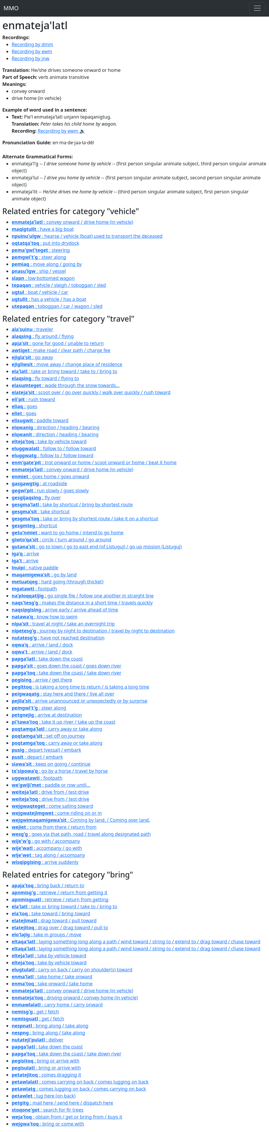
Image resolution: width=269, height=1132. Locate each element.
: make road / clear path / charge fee (61, 350)
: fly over (36, 497)
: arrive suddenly (45, 862)
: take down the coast (47, 659)
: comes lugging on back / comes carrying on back (79, 1089)
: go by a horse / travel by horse (60, 771)
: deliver (37, 1039)
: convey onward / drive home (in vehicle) (72, 222)
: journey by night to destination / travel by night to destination (93, 630)
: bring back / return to (48, 885)
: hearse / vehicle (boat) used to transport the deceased (87, 236)
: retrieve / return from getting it (59, 892)
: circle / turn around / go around (61, 539)
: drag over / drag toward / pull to (60, 927)
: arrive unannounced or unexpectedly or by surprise (79, 701)
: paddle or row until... (51, 785)
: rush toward (33, 399)
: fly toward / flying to (45, 378)
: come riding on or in (57, 813)
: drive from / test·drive (50, 792)
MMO (11, 8)
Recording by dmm (32, 44)
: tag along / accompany (48, 855)
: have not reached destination (58, 638)
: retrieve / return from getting (60, 899)
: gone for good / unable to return (58, 343)
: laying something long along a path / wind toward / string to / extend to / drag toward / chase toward (136, 941)
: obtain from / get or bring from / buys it (67, 1117)
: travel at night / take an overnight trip (63, 623)
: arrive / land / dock (42, 645)
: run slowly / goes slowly (50, 490)
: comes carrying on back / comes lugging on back (80, 1082)
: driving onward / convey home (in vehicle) (75, 997)
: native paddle (35, 567)
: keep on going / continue (51, 764)
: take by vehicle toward (49, 441)
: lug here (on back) (44, 1096)
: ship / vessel (39, 271)
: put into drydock (45, 243)
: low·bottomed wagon (43, 278)
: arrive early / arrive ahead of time (65, 609)
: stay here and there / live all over (63, 694)
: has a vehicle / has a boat (49, 299)
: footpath (34, 588)
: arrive (25, 553)
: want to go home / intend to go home (68, 532)
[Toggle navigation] (257, 8)
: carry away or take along (57, 729)
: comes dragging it (46, 1075)
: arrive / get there (42, 680)
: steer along (39, 257)
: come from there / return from (54, 827)
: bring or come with (48, 1124)
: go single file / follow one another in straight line (83, 595)
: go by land (44, 574)
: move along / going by (47, 264)
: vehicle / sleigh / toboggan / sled (59, 285)
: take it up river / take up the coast (63, 722)
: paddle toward (40, 420)
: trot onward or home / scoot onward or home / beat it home (94, 462)
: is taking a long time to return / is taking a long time (80, 687)
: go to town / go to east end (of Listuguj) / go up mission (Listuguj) (97, 546)
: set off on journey (48, 736)
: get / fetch (35, 1011)
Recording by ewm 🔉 (61, 131)
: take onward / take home (52, 983)
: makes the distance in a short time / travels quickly (82, 602)
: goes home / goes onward (50, 476)
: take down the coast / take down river (66, 673)
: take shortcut (41, 511)
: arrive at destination (47, 715)
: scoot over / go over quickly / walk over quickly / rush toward (91, 392)
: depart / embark (37, 757)
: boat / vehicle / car (40, 292)
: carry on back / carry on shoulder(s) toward (72, 969)
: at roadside (39, 483)
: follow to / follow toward (54, 448)
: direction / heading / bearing (56, 427)
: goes (24, 406)
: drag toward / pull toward (54, 920)
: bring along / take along (50, 1025)
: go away (32, 357)
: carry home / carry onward (57, 1004)
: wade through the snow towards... (65, 385)
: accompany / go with (47, 848)
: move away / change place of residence (67, 364)
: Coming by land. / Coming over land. (81, 820)
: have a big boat (43, 229)
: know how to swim (44, 616)
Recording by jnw (30, 58)
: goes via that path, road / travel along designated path (81, 834)
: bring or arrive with (45, 1061)
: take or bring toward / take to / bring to (64, 371)
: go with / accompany (46, 841)
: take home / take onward (52, 976)
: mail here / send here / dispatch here (62, 1103)
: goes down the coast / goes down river (66, 666)
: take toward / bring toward (51, 913)
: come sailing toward (52, 806)
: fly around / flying (43, 336)
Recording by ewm (32, 51)
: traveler (32, 329)
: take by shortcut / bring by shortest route (72, 504)
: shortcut (34, 525)
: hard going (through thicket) (57, 581)
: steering (41, 250)
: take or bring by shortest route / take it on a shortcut (85, 518)
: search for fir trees (48, 1110)
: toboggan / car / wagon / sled (57, 306)
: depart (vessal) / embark (46, 750)
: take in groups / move (46, 934)
